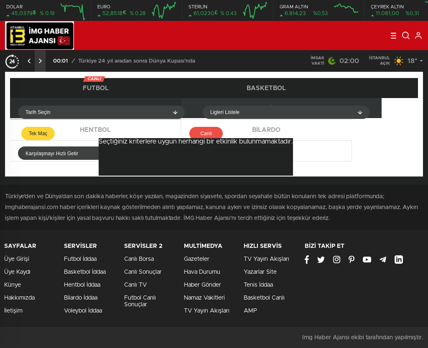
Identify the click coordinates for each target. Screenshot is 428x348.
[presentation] (29, 61)
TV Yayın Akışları (206, 311)
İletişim (13, 311)
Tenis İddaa (258, 285)
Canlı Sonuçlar (143, 272)
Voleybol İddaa (83, 311)
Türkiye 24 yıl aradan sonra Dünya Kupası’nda (136, 61)
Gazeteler (196, 259)
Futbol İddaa (80, 259)
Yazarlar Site (260, 272)
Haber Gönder (202, 285)
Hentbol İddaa (82, 285)
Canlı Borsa (139, 259)
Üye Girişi (16, 259)
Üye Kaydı (17, 272)
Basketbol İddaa (85, 272)
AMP (250, 311)
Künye (12, 285)
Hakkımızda (19, 298)
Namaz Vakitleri (204, 298)
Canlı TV (135, 285)
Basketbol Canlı (264, 298)
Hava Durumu (202, 272)
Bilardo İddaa (80, 298)
